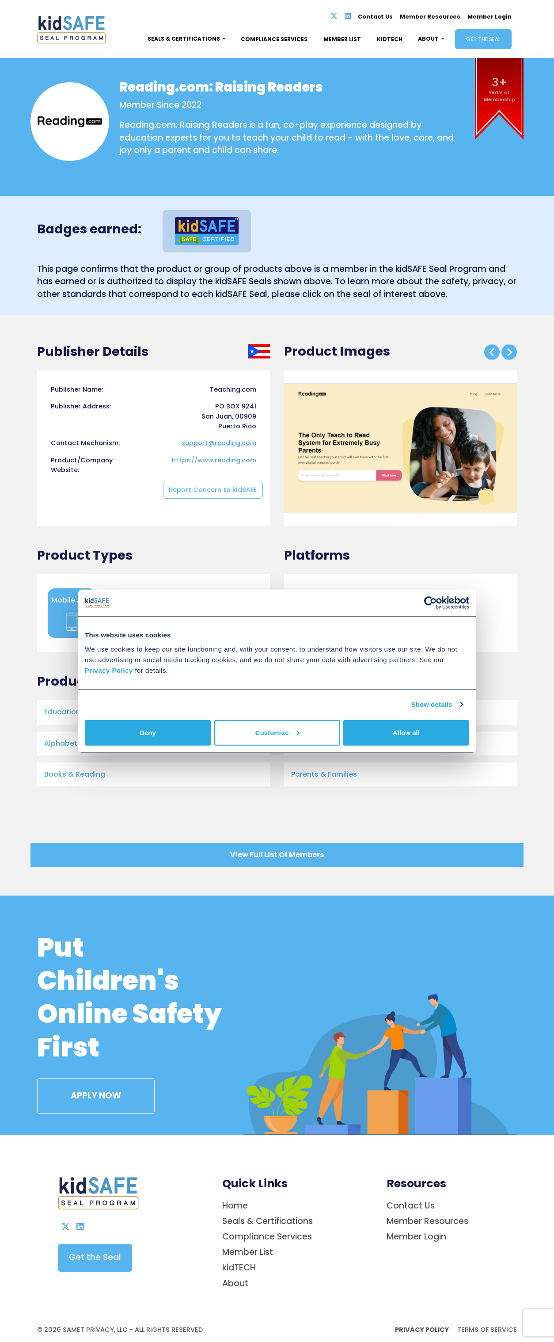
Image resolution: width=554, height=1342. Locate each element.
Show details (431, 704)
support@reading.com (219, 536)
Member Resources (430, 16)
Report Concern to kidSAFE (213, 583)
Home (235, 1311)
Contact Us (375, 16)
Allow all (406, 732)
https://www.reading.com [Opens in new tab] (214, 553)
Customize (277, 732)
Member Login (489, 16)
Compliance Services (274, 39)
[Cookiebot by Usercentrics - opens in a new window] (430, 603)
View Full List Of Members (277, 855)
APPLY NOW (85, 1068)
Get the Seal (483, 39)
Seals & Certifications (267, 1327)
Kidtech (389, 39)
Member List (342, 39)
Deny (148, 732)
